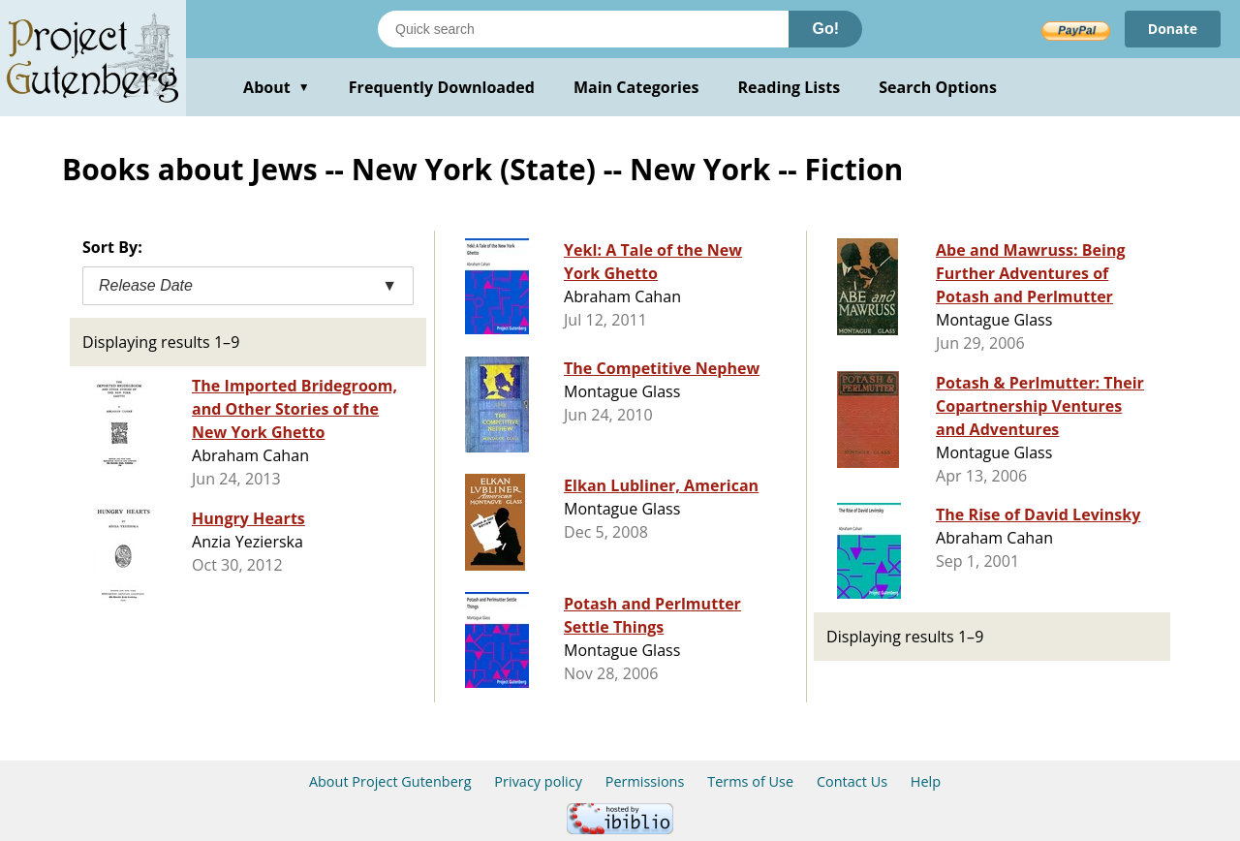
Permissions (645, 781)
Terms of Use (750, 781)
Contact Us (852, 781)
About (276, 87)
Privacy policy (538, 781)
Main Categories (636, 87)
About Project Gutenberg (390, 781)
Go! (825, 28)
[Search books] (583, 29)
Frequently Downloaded (442, 87)
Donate (1172, 28)
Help (926, 781)
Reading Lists (789, 87)
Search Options (938, 87)
